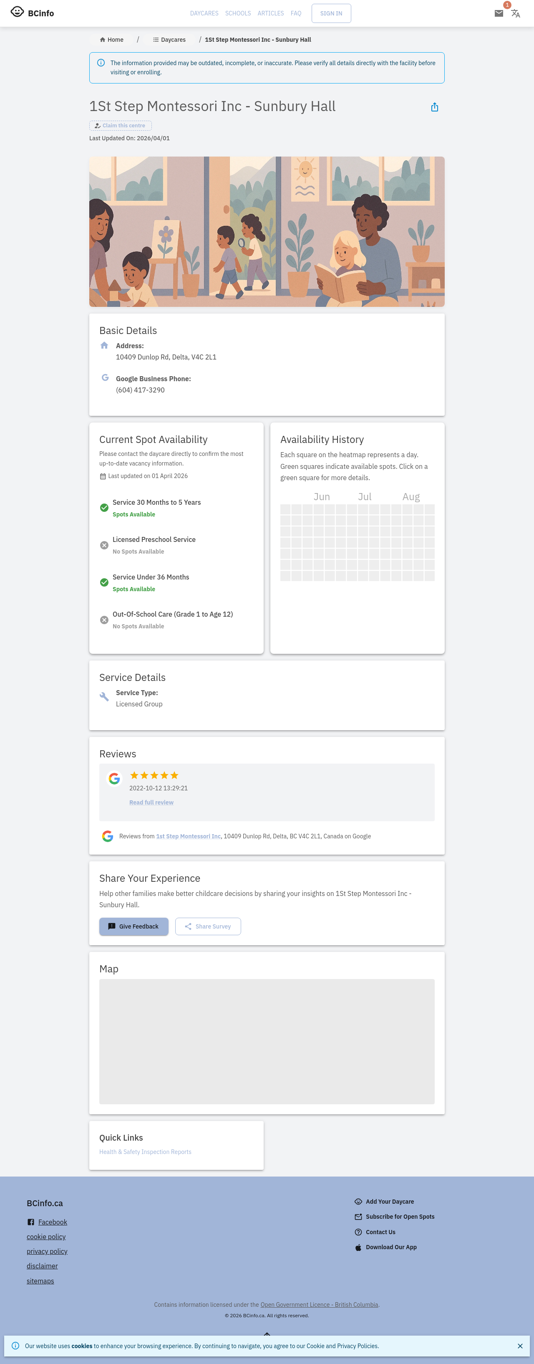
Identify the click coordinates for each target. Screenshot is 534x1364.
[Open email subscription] (499, 13)
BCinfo (41, 13)
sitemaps (40, 1281)
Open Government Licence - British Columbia (319, 1304)
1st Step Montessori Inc (188, 836)
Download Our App (386, 1247)
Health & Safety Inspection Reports (145, 1152)
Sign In (331, 13)
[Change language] (515, 13)
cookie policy (46, 1236)
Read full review (151, 802)
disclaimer (42, 1266)
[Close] (520, 1346)
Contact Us (375, 1232)
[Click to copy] (166, 357)
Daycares (204, 13)
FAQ (296, 13)
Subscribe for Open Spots (395, 1217)
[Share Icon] (435, 107)
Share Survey (207, 926)
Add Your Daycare (385, 1201)
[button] (120, 126)
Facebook (47, 1222)
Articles (271, 13)
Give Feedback (133, 926)
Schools (238, 13)
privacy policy (47, 1251)
